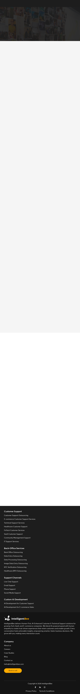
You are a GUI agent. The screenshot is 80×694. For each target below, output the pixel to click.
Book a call (13, 670)
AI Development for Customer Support (19, 603)
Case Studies (9, 653)
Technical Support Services (14, 523)
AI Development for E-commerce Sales (19, 607)
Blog (6, 657)
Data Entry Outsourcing (13, 556)
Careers (7, 649)
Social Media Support (12, 593)
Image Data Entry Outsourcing (16, 563)
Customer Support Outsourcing (16, 515)
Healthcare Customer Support (15, 526)
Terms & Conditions (46, 691)
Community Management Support (17, 538)
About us (7, 645)
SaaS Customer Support (13, 534)
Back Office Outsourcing (13, 552)
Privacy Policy (31, 691)
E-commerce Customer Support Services (19, 519)
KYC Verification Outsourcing (15, 567)
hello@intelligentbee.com (14, 664)
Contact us (8, 660)
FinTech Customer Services (14, 530)
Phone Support (10, 589)
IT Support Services (11, 541)
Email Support (9, 585)
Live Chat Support (11, 582)
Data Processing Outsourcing (15, 560)
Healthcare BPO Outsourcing (15, 571)
